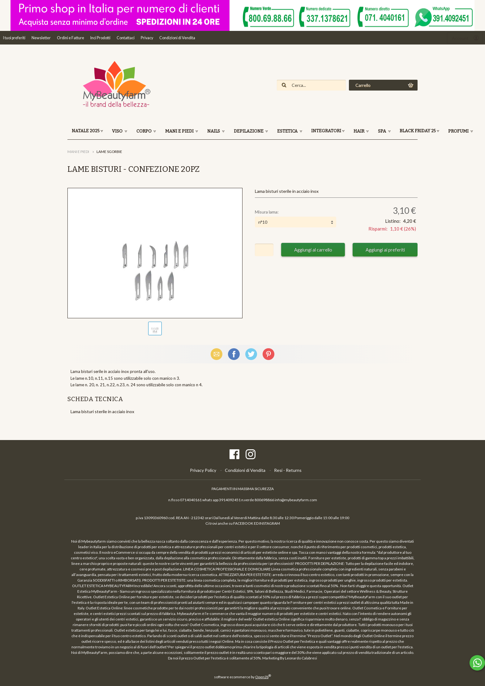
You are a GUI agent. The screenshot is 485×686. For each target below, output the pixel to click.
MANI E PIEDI (180, 131)
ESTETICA (287, 131)
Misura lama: (267, 211)
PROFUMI (459, 131)
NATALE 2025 (86, 130)
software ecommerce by (242, 677)
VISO (117, 131)
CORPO (144, 131)
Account (460, 38)
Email (216, 354)
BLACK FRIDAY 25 (418, 130)
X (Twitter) (251, 354)
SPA (382, 131)
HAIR (359, 131)
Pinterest (268, 354)
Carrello (363, 85)
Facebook (234, 354)
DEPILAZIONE (249, 131)
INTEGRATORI (326, 130)
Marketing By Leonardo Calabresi (289, 658)
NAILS (214, 131)
